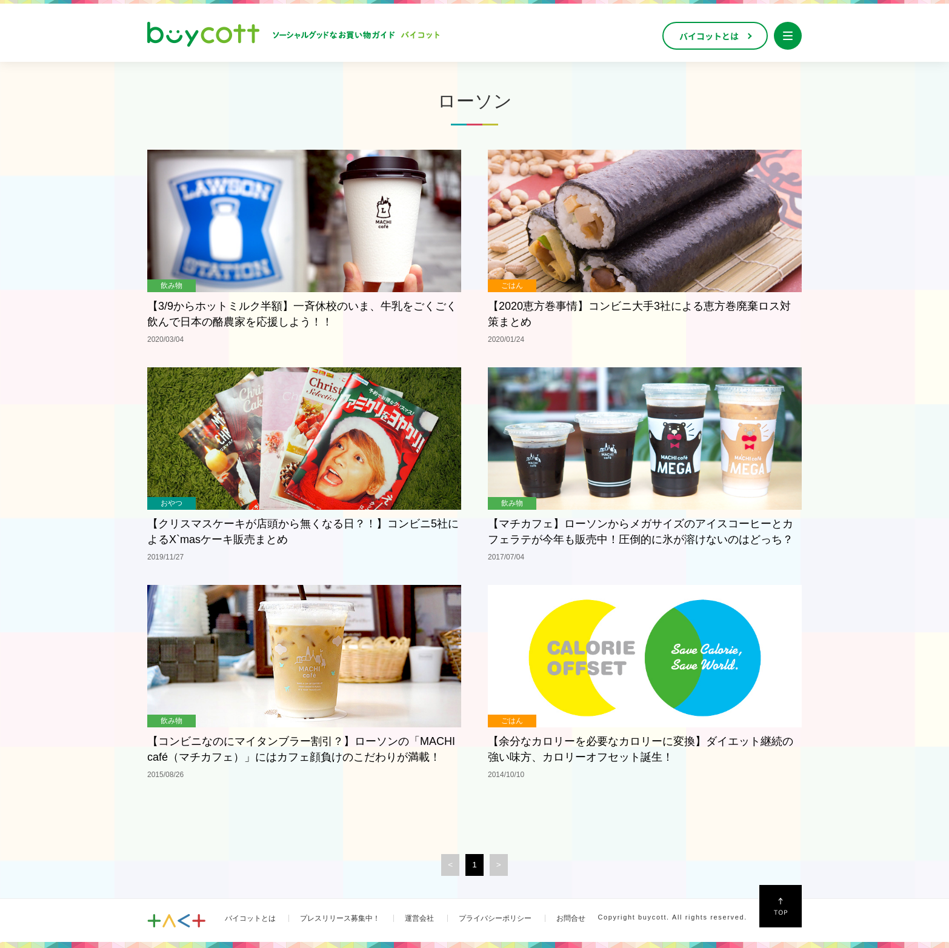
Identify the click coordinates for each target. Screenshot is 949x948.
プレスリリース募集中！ (340, 918)
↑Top (780, 906)
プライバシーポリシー (495, 918)
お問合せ (570, 918)
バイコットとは (250, 918)
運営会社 (419, 918)
